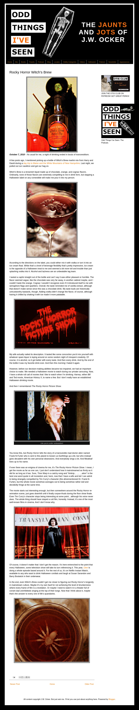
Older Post (89, 684)
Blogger (112, 699)
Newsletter (112, 62)
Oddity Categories (69, 62)
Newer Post (15, 684)
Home (10, 62)
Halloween (92, 62)
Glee (86, 567)
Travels (32, 62)
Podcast (41, 62)
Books (23, 62)
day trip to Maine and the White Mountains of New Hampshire (51, 163)
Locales (57, 62)
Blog (49, 62)
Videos (82, 62)
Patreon (102, 62)
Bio (16, 62)
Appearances (124, 62)
